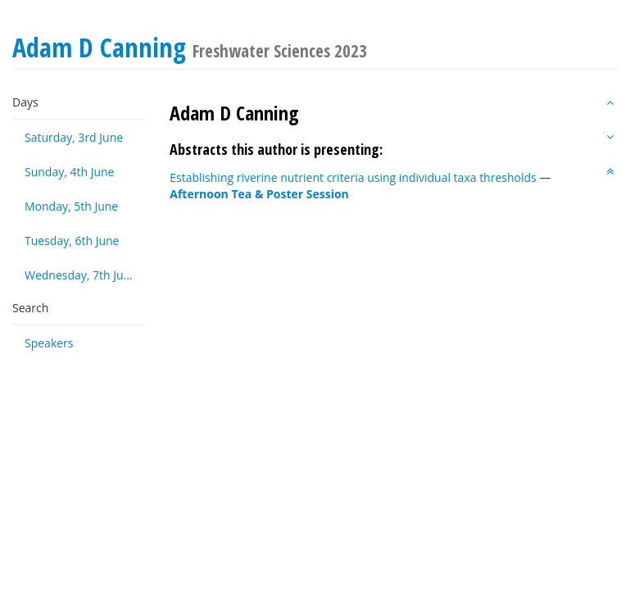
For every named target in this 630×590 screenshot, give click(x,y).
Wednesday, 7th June (81, 275)
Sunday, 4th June (69, 171)
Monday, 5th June (71, 206)
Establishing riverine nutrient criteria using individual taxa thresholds (353, 177)
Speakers (49, 343)
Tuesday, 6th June (72, 240)
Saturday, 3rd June (74, 137)
